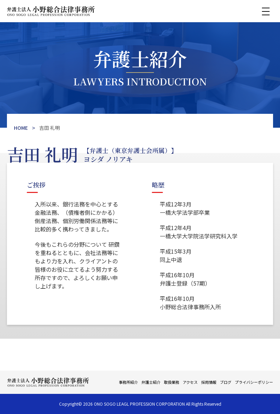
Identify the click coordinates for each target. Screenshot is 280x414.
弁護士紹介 (150, 382)
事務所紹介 (128, 382)
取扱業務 (171, 382)
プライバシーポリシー (254, 382)
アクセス (190, 382)
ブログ (225, 382)
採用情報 (208, 382)
